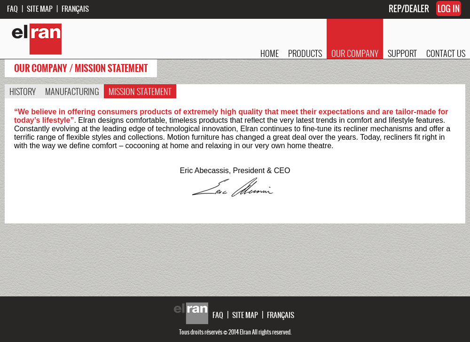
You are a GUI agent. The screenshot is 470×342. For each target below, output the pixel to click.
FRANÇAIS (75, 8)
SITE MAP (40, 8)
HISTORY (22, 91)
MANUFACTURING (72, 91)
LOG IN (449, 8)
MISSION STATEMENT (140, 91)
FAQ (12, 8)
